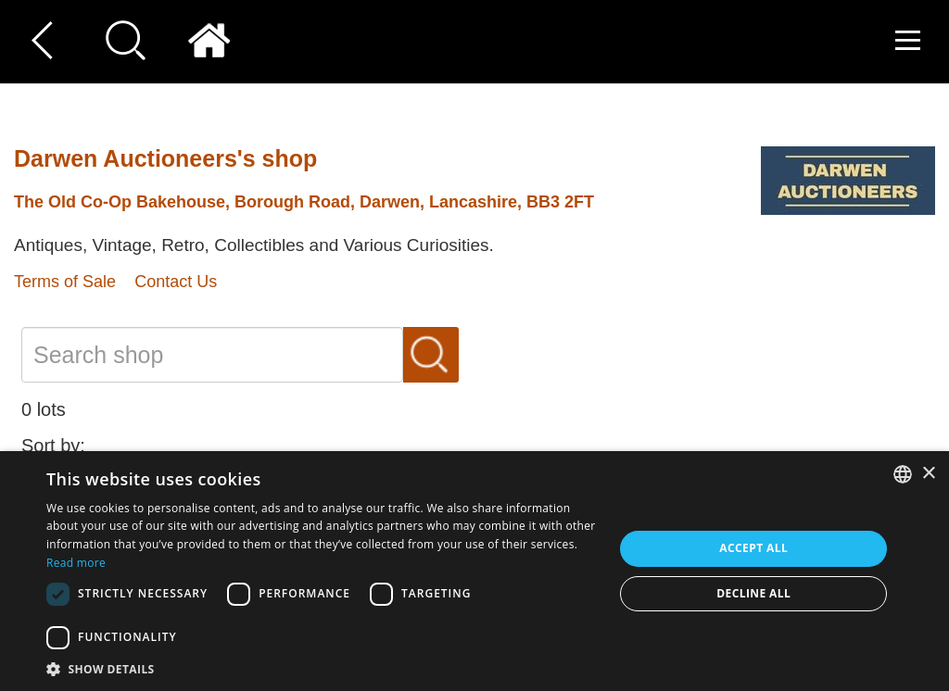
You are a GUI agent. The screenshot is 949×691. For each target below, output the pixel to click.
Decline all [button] (753, 593)
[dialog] (474, 571)
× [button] (928, 474)
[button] (321, 668)
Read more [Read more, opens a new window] (76, 563)
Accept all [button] (753, 548)
